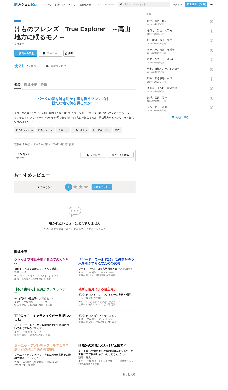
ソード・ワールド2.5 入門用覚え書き (99, 268)
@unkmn (127, 268)
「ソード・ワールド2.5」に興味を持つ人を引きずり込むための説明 (106, 261)
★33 (80, 361)
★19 (80, 272)
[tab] (18, 85)
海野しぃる (20, 272)
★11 (80, 319)
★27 (16, 332)
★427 (81, 301)
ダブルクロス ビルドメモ (92, 315)
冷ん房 (38, 328)
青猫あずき (48, 298)
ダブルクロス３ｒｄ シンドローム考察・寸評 (104, 294)
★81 (16, 362)
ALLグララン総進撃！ (26, 298)
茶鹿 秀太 (84, 357)
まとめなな (33, 358)
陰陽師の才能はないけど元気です (102, 345)
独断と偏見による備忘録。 (97, 289)
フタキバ (19, 44)
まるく (112, 315)
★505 (17, 302)
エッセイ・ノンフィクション (41, 275)
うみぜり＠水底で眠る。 (92, 298)
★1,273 (18, 275)
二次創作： (101, 272)
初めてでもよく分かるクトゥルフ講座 (35, 268)
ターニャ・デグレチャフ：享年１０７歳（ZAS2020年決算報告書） (41, 347)
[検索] (121, 4)
